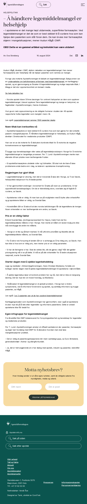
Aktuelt (10, 465)
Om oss (10, 468)
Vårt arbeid (12, 459)
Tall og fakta (12, 462)
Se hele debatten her (14, 93)
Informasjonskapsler (71, 482)
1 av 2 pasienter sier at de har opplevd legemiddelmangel (38, 296)
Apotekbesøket (14, 471)
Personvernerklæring (71, 485)
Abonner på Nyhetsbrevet (43, 397)
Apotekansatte (14, 474)
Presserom (48, 482)
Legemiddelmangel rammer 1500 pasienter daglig (34, 120)
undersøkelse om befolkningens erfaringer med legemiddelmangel (36, 81)
